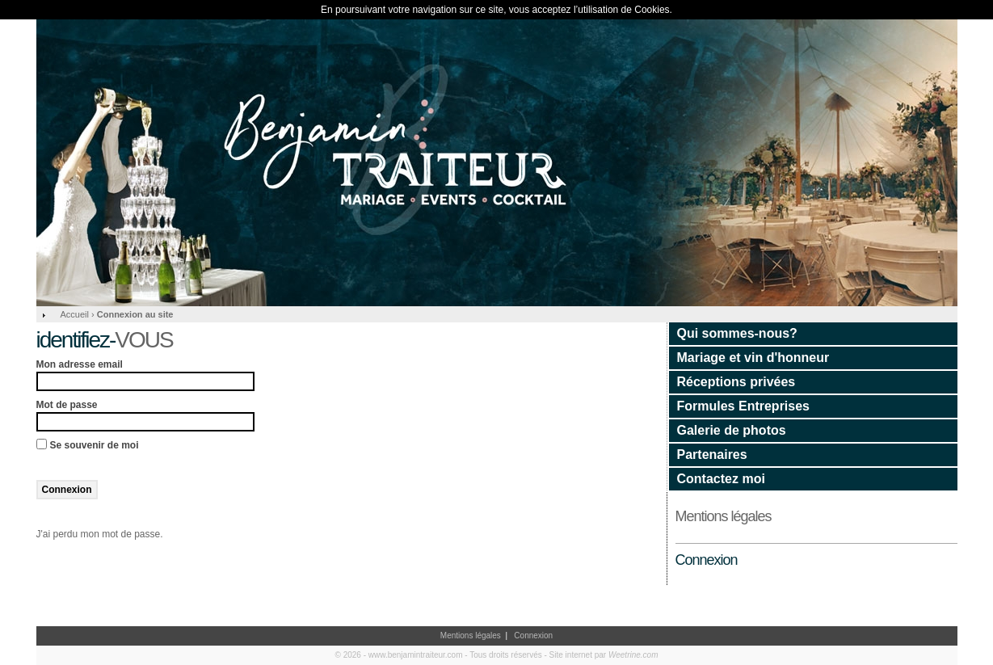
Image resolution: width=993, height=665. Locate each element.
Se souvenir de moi (94, 445)
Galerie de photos (731, 430)
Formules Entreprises (743, 406)
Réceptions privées (736, 382)
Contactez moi (721, 479)
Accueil (75, 314)
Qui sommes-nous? (737, 333)
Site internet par (603, 654)
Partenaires (712, 454)
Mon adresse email (79, 364)
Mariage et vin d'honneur (753, 357)
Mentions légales (723, 516)
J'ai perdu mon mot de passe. (99, 534)
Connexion (706, 560)
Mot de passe (67, 404)
